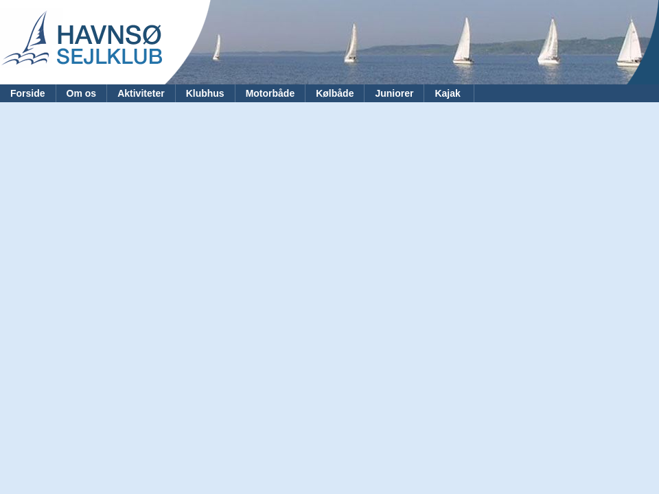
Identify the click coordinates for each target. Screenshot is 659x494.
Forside (27, 93)
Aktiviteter (140, 93)
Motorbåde (270, 93)
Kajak (449, 93)
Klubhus (205, 93)
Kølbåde (335, 93)
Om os (82, 93)
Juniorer (394, 93)
